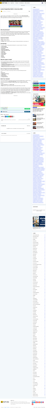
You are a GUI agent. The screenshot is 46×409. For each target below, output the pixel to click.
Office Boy (39, 57)
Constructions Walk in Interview (37, 23)
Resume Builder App (40, 62)
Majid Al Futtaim (39, 51)
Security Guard (35, 65)
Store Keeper (34, 68)
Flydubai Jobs (40, 37)
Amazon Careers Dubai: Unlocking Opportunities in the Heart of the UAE (41, 119)
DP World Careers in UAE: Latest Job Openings (40, 123)
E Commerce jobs (35, 31)
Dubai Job (34, 30)
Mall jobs (39, 178)
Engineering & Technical (40, 33)
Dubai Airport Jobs (35, 154)
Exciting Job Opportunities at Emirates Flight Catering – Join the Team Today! (39, 110)
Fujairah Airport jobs (35, 40)
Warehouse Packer (40, 202)
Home (1, 7)
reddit (43, 85)
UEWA (37, 75)
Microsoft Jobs (39, 54)
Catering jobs (35, 20)
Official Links (34, 58)
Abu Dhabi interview (35, 10)
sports (43, 192)
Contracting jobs (35, 24)
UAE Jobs (41, 199)
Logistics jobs (41, 175)
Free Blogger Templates (17, 407)
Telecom (37, 71)
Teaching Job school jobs (41, 69)
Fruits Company (40, 164)
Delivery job (34, 27)
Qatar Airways (35, 61)
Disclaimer (13, 0)
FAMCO (34, 37)
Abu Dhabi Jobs (41, 10)
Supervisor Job (35, 69)
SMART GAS (40, 192)
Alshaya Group (35, 16)
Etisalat (34, 34)
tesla (39, 71)
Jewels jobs (39, 48)
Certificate (39, 20)
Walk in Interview (5, 7)
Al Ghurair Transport (41, 13)
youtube (43, 89)
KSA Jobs (43, 48)
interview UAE (40, 47)
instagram (36, 89)
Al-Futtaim (40, 140)
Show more (28, 125)
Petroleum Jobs (35, 185)
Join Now (27, 108)
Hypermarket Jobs (35, 171)
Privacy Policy (10, 0)
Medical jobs (34, 54)
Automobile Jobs (40, 17)
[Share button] (14, 116)
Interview (40, 171)
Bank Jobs (38, 19)
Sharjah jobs (39, 65)
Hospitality (34, 44)
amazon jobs (39, 16)
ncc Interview (34, 55)
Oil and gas (38, 58)
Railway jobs (39, 61)
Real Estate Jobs (35, 62)
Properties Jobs (40, 185)
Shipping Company (35, 192)
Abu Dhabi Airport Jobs (36, 9)
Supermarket (39, 68)
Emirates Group (40, 31)
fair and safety (41, 161)
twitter (43, 83)
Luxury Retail (34, 51)
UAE (38, 199)
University (41, 75)
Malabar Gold (35, 178)
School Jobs (42, 64)
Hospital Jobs (42, 168)
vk (42, 87)
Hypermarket (42, 44)
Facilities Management (36, 161)
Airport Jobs (37, 137)
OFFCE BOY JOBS (35, 57)
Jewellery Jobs (35, 48)
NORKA (43, 55)
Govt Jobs (42, 41)
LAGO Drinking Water (35, 175)
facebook (36, 83)
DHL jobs (38, 27)
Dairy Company (35, 26)
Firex (36, 37)
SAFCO (34, 64)
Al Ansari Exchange (35, 13)
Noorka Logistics (40, 55)
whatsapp (36, 85)
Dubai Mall (38, 30)
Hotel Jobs (38, 44)
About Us (2, 0)
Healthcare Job (35, 168)
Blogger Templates (6, 407)
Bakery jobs (34, 19)
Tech (33, 71)
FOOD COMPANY (35, 164)
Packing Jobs (42, 58)
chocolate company (35, 147)
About (36, 407)
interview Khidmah (35, 47)
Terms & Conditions (18, 0)
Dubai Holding (40, 154)
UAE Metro (34, 75)
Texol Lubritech (35, 72)
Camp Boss (42, 19)
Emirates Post (35, 33)
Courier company (40, 24)
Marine (42, 178)
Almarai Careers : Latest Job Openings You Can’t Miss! (40, 114)
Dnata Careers (42, 27)
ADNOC (34, 137)
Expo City (42, 34)
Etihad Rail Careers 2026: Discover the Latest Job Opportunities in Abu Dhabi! (40, 127)
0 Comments (28, 133)
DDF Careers (39, 26)
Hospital (39, 168)
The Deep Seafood (40, 72)
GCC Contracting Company (36, 41)
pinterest (36, 87)
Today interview (35, 199)
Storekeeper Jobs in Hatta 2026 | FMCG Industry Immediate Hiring (38, 228)
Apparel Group (35, 17)
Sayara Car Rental (38, 64)
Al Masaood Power (35, 140)
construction (40, 147)
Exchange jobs (38, 34)
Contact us (5, 0)
